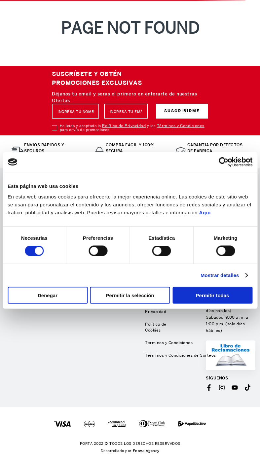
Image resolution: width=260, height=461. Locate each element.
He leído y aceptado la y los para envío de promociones (132, 128)
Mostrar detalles (220, 275)
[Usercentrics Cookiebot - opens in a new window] (223, 162)
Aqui (205, 212)
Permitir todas (212, 295)
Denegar (47, 295)
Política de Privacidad (124, 125)
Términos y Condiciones (180, 125)
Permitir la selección (130, 295)
